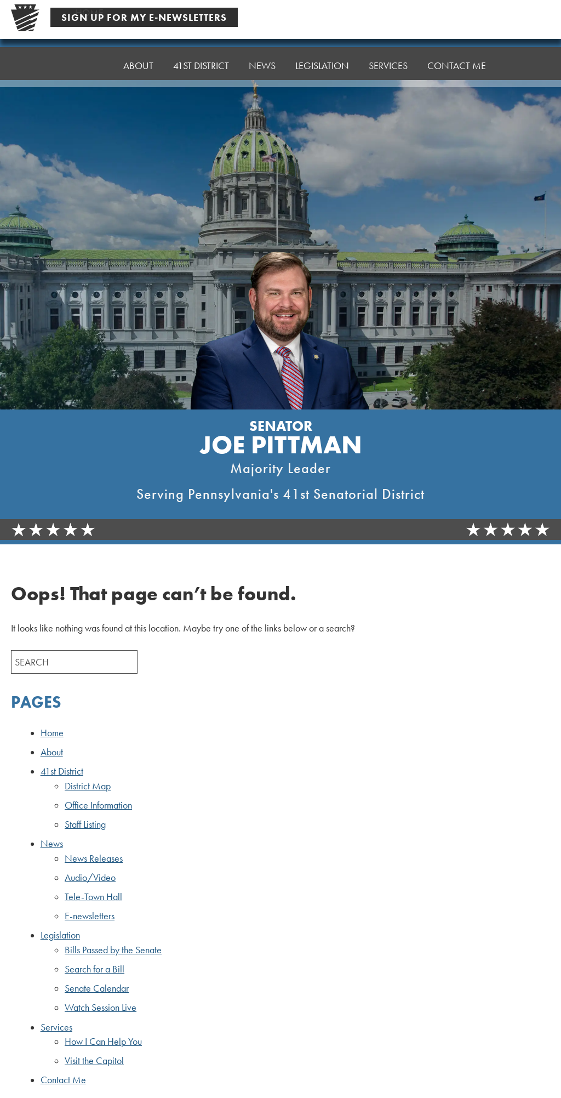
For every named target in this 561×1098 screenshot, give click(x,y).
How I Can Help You (103, 1042)
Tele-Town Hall (93, 897)
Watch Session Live (100, 1008)
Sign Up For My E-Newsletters (144, 17)
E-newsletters (90, 916)
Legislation (322, 65)
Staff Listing (85, 824)
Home (90, 65)
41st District (201, 65)
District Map (88, 786)
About (138, 65)
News (262, 65)
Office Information (98, 805)
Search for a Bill (94, 969)
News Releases (94, 858)
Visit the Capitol (94, 1061)
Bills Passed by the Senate (113, 950)
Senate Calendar (97, 988)
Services (388, 65)
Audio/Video (90, 878)
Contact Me (456, 65)
